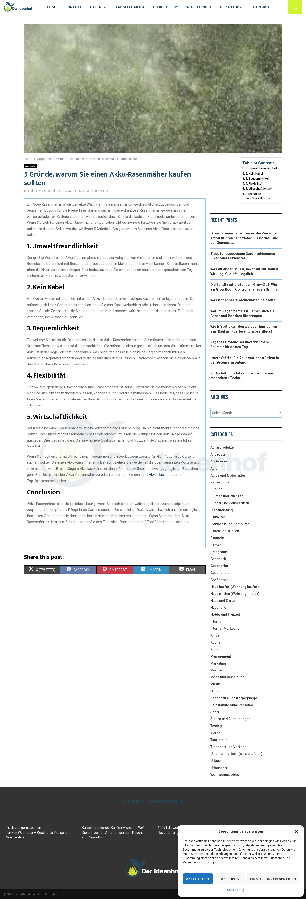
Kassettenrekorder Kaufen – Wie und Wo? (113, 828)
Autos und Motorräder (227, 475)
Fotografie (218, 552)
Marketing (218, 663)
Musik (215, 684)
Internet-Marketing (225, 628)
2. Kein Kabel (254, 173)
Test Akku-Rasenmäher (159, 475)
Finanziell (218, 538)
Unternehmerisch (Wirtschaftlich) (236, 754)
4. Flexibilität (254, 183)
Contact (73, 7)
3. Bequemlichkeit (257, 178)
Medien (216, 670)
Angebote (30, 166)
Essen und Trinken (224, 531)
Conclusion (253, 194)
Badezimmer (220, 482)
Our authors (232, 7)
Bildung (216, 489)
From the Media (130, 7)
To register (263, 7)
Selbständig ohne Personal (231, 705)
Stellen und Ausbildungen (230, 719)
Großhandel (219, 580)
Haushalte (218, 607)
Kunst (214, 649)
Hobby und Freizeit (225, 614)
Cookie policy (236, 890)
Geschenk (218, 559)
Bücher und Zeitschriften (229, 503)
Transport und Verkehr (228, 747)
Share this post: (262, 198)
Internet (216, 622)
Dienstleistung (221, 510)
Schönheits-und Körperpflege (233, 698)
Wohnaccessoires (224, 775)
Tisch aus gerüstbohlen (23, 828)
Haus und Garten (223, 601)
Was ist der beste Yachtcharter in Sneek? (242, 300)
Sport (214, 712)
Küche (215, 642)
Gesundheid (220, 573)
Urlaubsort (218, 768)
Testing (216, 726)
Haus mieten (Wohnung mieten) (234, 594)
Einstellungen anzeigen (273, 879)
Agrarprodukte (222, 447)
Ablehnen (230, 879)
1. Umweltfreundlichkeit (261, 168)
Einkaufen (218, 517)
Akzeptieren (197, 879)
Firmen (216, 545)
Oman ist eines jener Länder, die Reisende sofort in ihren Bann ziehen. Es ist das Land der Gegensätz (244, 237)
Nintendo (217, 691)
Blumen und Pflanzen (226, 496)
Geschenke (219, 566)
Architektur (219, 461)
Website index (198, 7)
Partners (99, 7)
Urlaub (215, 761)
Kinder (215, 635)
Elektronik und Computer (229, 524)
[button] (296, 831)
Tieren (215, 733)
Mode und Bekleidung (227, 677)
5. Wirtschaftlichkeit (259, 188)
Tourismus (218, 740)
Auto (214, 468)
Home (52, 7)
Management (220, 656)
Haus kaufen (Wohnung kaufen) (234, 587)
